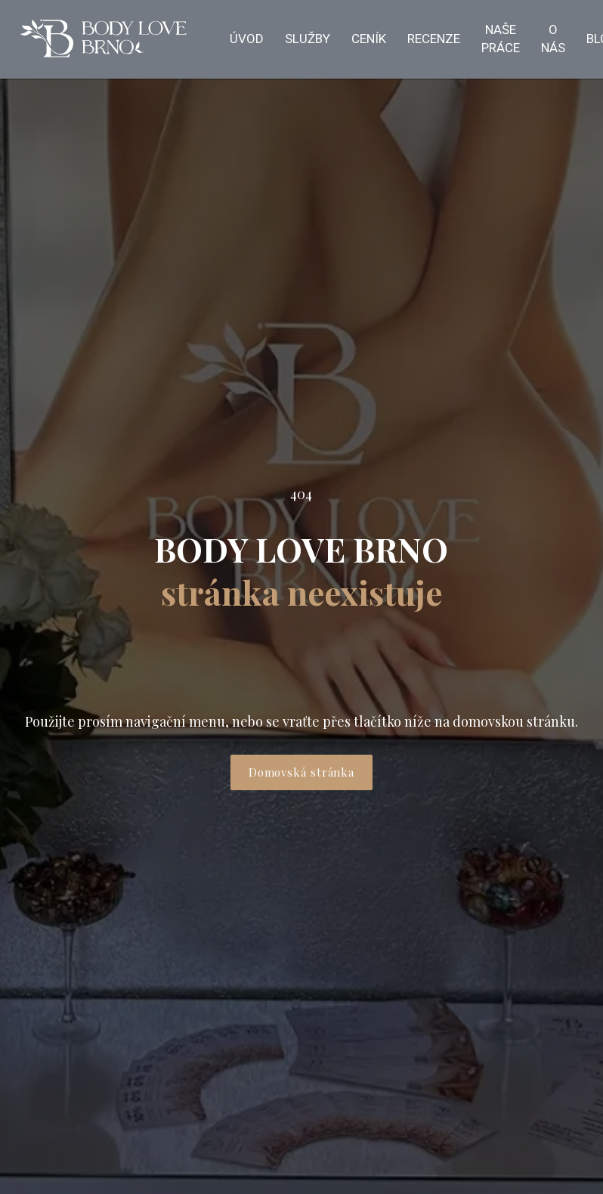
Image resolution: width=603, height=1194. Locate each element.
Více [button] (261, 39)
